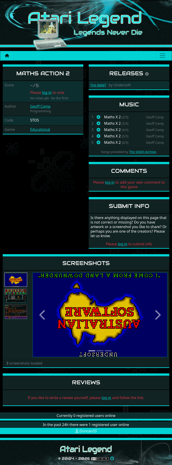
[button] (43, 315)
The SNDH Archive (142, 152)
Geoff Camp (40, 106)
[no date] (98, 85)
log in (47, 92)
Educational (40, 129)
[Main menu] (162, 55)
